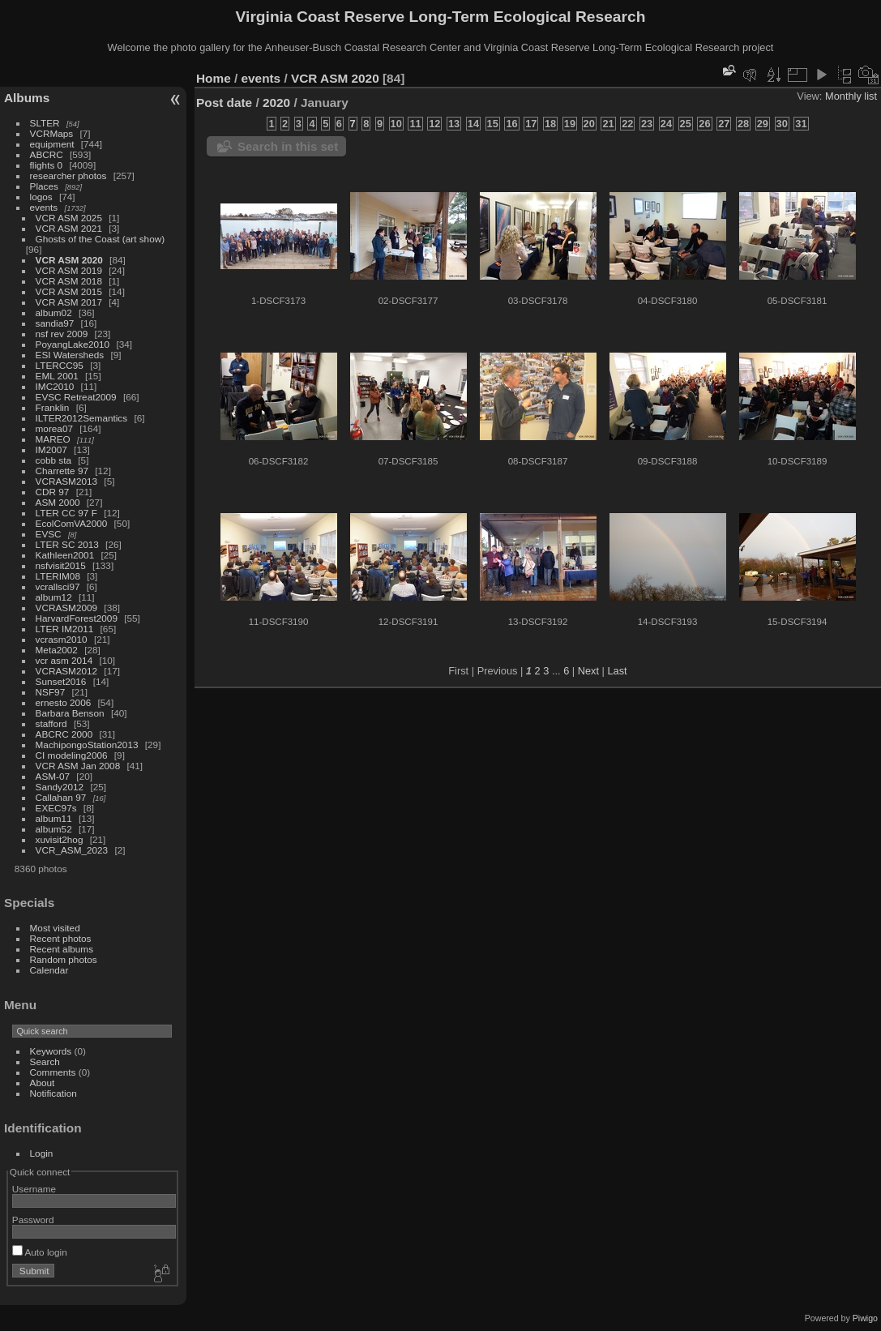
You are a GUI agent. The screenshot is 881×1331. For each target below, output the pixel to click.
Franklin (53, 407)
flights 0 (46, 165)
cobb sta (53, 460)
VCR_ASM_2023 (72, 850)
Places (44, 186)
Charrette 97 (62, 470)
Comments (53, 1072)
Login (41, 1153)
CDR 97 (53, 491)
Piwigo (865, 1318)
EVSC (49, 534)
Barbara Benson (70, 713)
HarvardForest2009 (77, 618)
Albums (26, 98)
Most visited (55, 927)
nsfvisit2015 (61, 565)
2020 (276, 102)
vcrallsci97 (58, 586)
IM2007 (51, 449)
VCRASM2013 (67, 481)
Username (34, 1188)
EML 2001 (57, 375)
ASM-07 (53, 776)
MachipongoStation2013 (87, 744)
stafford (51, 723)
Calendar (49, 970)
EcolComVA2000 (72, 523)
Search (45, 1061)
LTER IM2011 (65, 628)
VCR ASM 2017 (69, 302)
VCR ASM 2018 (69, 281)
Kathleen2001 (65, 555)
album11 (54, 818)
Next (588, 671)
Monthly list (851, 96)
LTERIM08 (58, 576)
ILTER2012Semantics (82, 418)
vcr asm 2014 (64, 660)
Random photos (63, 959)
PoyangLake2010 (73, 344)
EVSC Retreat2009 (76, 397)
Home (213, 78)
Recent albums (61, 949)
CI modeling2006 (72, 755)
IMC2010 (55, 386)
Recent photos (61, 938)
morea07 (54, 428)
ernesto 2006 (64, 702)
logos (41, 196)
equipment (52, 144)
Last (617, 671)
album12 (54, 597)
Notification (53, 1093)
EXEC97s (56, 807)
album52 (54, 829)
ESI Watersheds (70, 354)
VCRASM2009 (67, 607)
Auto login (39, 1252)
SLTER (45, 123)
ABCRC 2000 (64, 734)
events (44, 207)
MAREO (53, 439)
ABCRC (46, 154)
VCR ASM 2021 (69, 228)
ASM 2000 (58, 502)
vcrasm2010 (62, 639)
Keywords (51, 1051)
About (42, 1082)
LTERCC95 (59, 365)
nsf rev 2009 (62, 333)
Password (33, 1219)
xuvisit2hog (59, 839)
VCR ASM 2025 (69, 217)
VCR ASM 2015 (69, 291)
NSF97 (51, 692)
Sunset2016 (61, 681)
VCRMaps (52, 133)
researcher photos (68, 175)
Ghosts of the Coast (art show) (100, 238)
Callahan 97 (61, 797)
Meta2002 (57, 649)
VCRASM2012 (67, 671)
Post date (224, 102)
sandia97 (55, 323)
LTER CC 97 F (66, 512)
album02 (54, 312)
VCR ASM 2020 (69, 260)
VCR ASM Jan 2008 (78, 765)
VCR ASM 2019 (69, 270)
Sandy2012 (60, 786)
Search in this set (287, 146)
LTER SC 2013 (67, 544)
